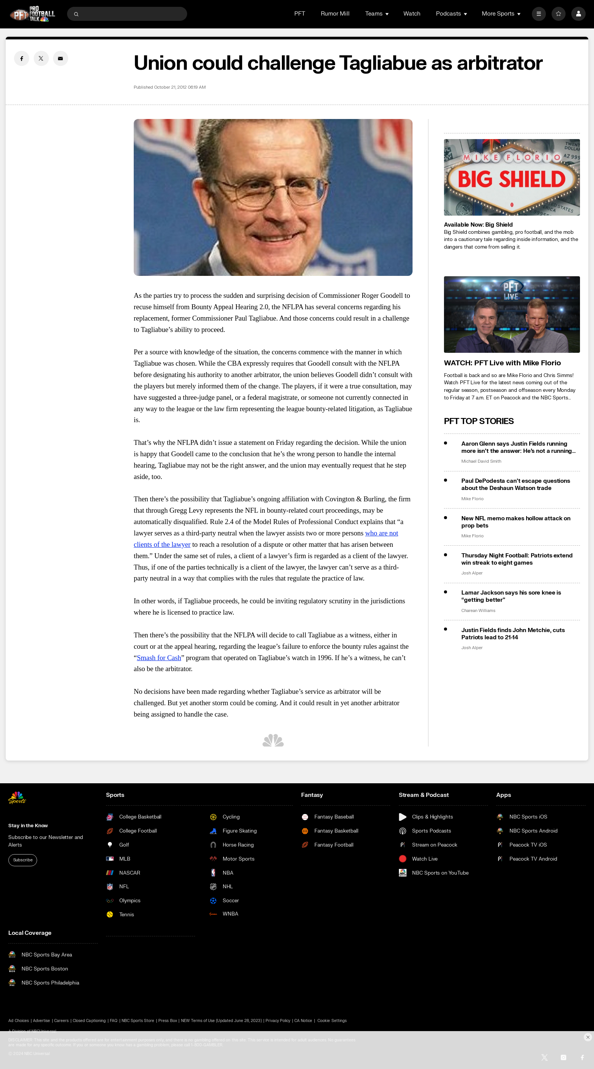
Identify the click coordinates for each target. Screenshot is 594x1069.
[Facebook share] (21, 58)
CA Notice (303, 1020)
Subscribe (23, 860)
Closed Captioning (89, 1020)
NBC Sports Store (138, 1020)
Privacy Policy (278, 1020)
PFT (299, 13)
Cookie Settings (332, 1020)
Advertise (41, 1020)
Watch (411, 13)
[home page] (32, 14)
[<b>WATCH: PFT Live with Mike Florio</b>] (512, 314)
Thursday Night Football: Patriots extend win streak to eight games (516, 559)
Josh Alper (471, 573)
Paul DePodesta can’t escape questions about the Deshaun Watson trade (515, 484)
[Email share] (60, 58)
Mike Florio (472, 499)
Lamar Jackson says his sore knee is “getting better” (511, 596)
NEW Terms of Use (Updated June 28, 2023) (221, 1020)
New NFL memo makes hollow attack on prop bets (516, 522)
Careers (61, 1020)
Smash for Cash (159, 658)
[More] (539, 14)
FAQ (113, 1020)
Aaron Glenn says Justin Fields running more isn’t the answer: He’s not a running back (516, 447)
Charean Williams (478, 611)
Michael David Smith (481, 461)
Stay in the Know (28, 825)
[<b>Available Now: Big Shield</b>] (512, 177)
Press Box (167, 1020)
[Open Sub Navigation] (387, 14)
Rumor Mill (335, 13)
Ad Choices (18, 1020)
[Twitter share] (41, 58)
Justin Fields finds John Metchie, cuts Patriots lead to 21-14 (512, 634)
